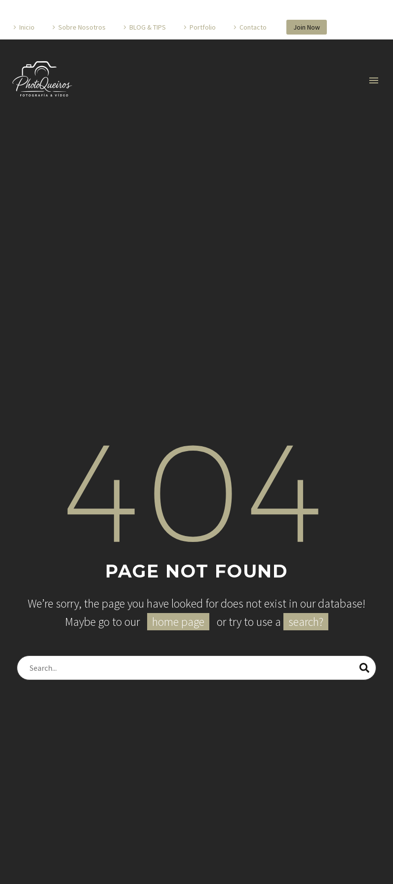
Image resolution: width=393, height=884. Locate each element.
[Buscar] (196, 667)
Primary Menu (373, 80)
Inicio (27, 27)
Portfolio (203, 27)
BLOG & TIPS (147, 27)
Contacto (253, 27)
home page (178, 621)
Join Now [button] (306, 27)
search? (305, 621)
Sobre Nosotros (82, 27)
